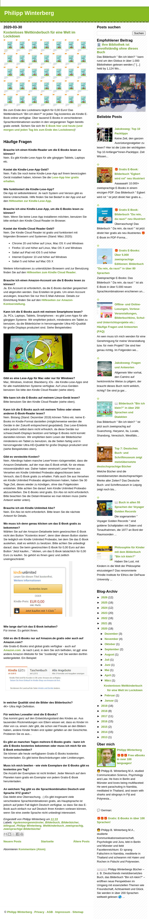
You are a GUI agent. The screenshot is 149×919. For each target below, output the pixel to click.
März (108, 680)
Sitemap (78, 912)
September (112, 649)
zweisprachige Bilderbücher (22, 828)
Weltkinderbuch (53, 825)
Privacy (39, 912)
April (108, 675)
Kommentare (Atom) (32, 849)
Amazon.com (12, 650)
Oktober (110, 644)
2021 (104, 623)
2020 (104, 628)
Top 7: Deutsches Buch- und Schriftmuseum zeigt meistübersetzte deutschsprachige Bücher (119, 457)
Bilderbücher (70, 822)
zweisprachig (74, 825)
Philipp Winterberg (29, 13)
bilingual (9, 825)
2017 (104, 716)
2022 (104, 618)
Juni (108, 664)
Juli (107, 659)
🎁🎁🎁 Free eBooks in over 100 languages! (131, 759)
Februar (110, 695)
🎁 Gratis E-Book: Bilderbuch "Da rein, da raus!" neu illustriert (130, 214)
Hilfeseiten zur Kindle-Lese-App (30, 201)
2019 (104, 705)
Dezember (112, 633)
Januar (110, 700)
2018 (104, 711)
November (112, 639)
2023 (104, 613)
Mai (107, 670)
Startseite (47, 841)
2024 (104, 607)
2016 (104, 721)
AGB (50, 912)
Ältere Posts (81, 841)
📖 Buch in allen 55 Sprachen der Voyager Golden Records (129, 507)
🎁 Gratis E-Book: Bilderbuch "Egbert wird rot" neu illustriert (130, 174)
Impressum (62, 912)
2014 (104, 732)
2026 (104, 597)
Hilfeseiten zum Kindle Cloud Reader (51, 272)
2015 (104, 726)
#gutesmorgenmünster (28, 822)
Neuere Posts (12, 841)
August (110, 654)
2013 (104, 737)
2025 (104, 602)
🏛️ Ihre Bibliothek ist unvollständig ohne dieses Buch (117, 48)
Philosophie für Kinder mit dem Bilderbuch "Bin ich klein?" (129, 552)
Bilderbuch (52, 822)
